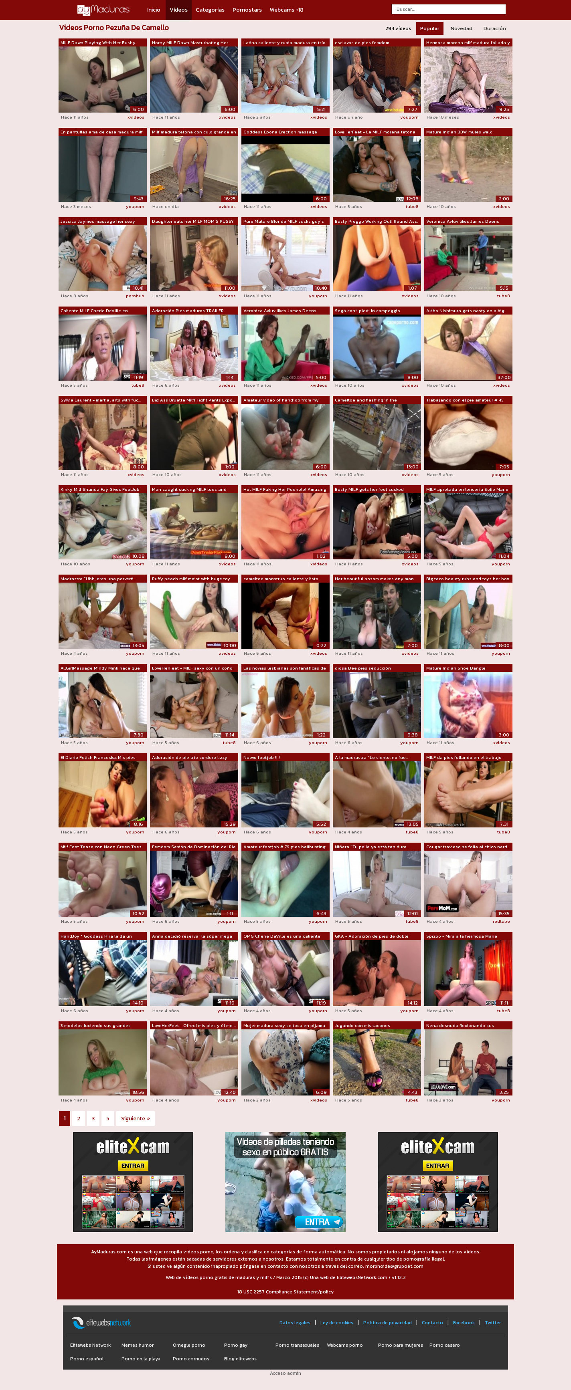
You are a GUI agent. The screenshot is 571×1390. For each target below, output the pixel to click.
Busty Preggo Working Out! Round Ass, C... (376, 221)
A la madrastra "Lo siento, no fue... (371, 757)
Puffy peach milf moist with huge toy (191, 578)
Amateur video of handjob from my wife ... (281, 400)
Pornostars (247, 10)
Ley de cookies (336, 1322)
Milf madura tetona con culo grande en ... (194, 132)
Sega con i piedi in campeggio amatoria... (367, 311)
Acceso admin (285, 1373)
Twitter (493, 1322)
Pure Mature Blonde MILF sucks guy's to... (283, 221)
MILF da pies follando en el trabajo (464, 757)
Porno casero (444, 1345)
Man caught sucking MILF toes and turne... (189, 489)
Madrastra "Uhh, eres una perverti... (98, 578)
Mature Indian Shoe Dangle (456, 668)
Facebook (464, 1322)
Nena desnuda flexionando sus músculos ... (460, 1025)
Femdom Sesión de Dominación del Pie (194, 846)
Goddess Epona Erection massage (280, 132)
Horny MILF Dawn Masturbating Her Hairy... (190, 42)
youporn (409, 117)
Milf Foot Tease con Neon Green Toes (101, 846)
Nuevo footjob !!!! (261, 757)
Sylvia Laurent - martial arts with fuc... (101, 400)
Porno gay (235, 1345)
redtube (501, 921)
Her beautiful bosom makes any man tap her (374, 579)
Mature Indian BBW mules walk (459, 132)
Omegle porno (189, 1345)
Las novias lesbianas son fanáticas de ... (284, 668)
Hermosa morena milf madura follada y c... (468, 42)
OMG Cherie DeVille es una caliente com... (281, 936)
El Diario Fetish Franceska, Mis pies (98, 757)
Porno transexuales (297, 1345)
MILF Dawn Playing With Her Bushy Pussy (98, 42)
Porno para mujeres (400, 1345)
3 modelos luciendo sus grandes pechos (96, 1025)
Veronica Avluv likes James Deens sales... (462, 221)
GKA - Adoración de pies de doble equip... (372, 936)
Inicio (153, 10)
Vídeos (179, 10)
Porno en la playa (140, 1358)
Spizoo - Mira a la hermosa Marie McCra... (461, 936)
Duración (495, 28)
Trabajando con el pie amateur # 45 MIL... (465, 400)
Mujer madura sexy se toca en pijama (284, 1025)
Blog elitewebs (240, 1358)
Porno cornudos (191, 1358)
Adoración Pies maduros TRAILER (188, 310)
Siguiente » (135, 1118)
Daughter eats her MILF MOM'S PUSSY (193, 221)
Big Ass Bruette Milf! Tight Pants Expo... (193, 400)
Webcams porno (345, 1345)
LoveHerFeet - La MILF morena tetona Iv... (375, 132)
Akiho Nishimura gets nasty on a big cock (465, 311)
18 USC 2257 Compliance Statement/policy (285, 1291)
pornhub (135, 296)
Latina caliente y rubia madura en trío (284, 42)
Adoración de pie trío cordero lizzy (189, 757)
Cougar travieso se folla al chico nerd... (468, 846)
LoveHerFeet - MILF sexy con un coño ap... (192, 668)
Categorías (210, 10)
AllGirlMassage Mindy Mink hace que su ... (100, 668)
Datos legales (294, 1322)
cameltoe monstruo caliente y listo (280, 578)
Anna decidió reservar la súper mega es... (192, 936)
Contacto (432, 1322)
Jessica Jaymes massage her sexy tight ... (98, 221)
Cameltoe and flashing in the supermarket (366, 400)
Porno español (86, 1358)
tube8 (412, 206)
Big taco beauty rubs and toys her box (467, 578)
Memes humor (137, 1345)
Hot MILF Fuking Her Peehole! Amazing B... (284, 489)
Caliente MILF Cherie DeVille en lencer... (94, 311)
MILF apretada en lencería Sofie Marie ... (467, 489)
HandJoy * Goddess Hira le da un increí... (96, 936)
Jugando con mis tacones (362, 1025)
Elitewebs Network (90, 1345)
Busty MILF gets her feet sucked (369, 489)
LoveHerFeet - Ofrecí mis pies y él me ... (194, 1025)
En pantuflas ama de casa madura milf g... (102, 132)
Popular (429, 28)
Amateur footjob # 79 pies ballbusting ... (284, 847)
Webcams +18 (287, 10)
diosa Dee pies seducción (363, 668)
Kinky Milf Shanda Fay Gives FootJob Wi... (100, 489)
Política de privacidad (387, 1322)
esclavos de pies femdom (362, 42)
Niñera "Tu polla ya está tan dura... (372, 846)
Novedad (461, 28)
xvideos (136, 117)
